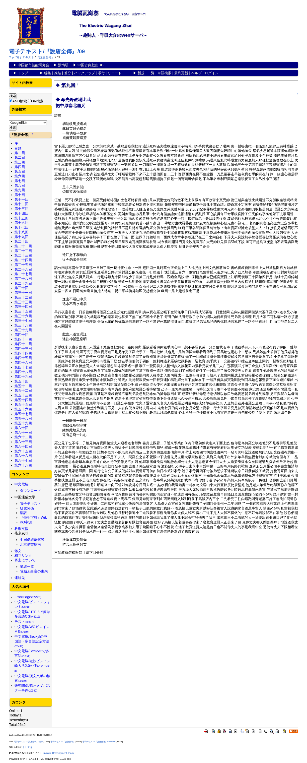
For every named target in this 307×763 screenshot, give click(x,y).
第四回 (19, 167)
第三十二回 (23, 297)
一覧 (151, 73)
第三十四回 (23, 307)
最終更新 (181, 73)
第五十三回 (23, 395)
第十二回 (21, 204)
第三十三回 (23, 302)
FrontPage (27, 597)
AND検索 (19, 101)
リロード (115, 73)
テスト (24, 622)
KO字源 (26, 522)
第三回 (19, 162)
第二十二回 (23, 251)
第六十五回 (23, 451)
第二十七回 (23, 274)
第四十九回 (23, 377)
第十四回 (21, 213)
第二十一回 (23, 246)
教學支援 (21, 529)
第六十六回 (23, 456)
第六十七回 (23, 460)
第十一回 (21, 199)
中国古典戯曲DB (90, 65)
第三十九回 (23, 330)
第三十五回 (23, 311)
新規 (141, 73)
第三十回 (21, 288)
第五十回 (21, 381)
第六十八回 (23, 465)
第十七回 (21, 227)
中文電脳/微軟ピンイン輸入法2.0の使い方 (32, 665)
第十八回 (21, 232)
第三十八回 (23, 325)
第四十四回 (23, 353)
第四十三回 (23, 349)
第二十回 (21, 241)
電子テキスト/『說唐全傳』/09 (47, 51)
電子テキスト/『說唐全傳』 (62, 742)
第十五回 (21, 218)
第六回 (19, 176)
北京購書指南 (30, 544)
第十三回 (21, 209)
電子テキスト (25, 57)
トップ (23, 73)
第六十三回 (23, 442)
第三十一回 (23, 293)
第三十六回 (23, 316)
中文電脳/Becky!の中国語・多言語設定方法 (31, 641)
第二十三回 (23, 255)
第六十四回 (23, 446)
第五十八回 (23, 419)
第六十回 (21, 428)
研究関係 (27, 508)
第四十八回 (23, 372)
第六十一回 (23, 433)
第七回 (19, 181)
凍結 (57, 73)
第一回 (19, 153)
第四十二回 (23, 344)
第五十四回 (23, 400)
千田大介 (27, 747)
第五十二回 (23, 390)
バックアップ (84, 73)
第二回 (19, 157)
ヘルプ (196, 73)
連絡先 (19, 578)
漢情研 (63, 65)
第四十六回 (23, 363)
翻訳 (23, 513)
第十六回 (21, 223)
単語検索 (164, 73)
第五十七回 (23, 414)
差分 (67, 73)
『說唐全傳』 (45, 57)
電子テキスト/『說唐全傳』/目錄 (28, 742)
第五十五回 (23, 404)
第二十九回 (23, 283)
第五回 (19, 171)
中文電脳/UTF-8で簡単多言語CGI (32, 614)
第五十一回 (23, 386)
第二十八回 (23, 279)
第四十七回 (23, 367)
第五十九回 (23, 423)
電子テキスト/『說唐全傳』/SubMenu (99, 742)
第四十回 (21, 335)
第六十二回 (23, 437)
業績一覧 (27, 567)
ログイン (212, 73)
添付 (101, 73)
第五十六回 (23, 409)
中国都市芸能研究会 (33, 65)
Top (11, 57)
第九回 (19, 190)
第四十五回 (23, 358)
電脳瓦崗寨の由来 (34, 571)
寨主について (24, 560)
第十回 (19, 195)
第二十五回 (23, 265)
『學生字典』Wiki (34, 517)
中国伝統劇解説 (32, 540)
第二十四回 (23, 260)
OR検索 (37, 101)
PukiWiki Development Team (58, 753)
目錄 (17, 148)
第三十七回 (23, 320)
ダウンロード (30, 491)
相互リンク (23, 556)
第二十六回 (23, 269)
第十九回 (21, 237)
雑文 (17, 551)
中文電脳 (21, 484)
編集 (47, 73)
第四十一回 (23, 339)
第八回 (19, 186)
